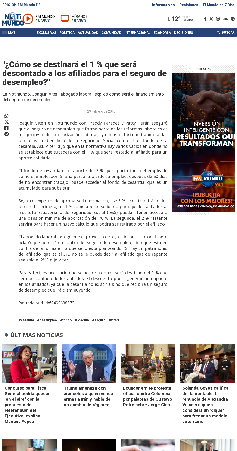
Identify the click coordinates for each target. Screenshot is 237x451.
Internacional (137, 40)
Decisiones (188, 5)
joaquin (83, 320)
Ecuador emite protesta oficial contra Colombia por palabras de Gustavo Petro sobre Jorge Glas (147, 396)
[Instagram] (219, 22)
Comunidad (112, 40)
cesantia (27, 320)
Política (67, 40)
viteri (115, 320)
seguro (100, 320)
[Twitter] (212, 22)
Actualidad (88, 40)
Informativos (163, 5)
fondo (67, 320)
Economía (162, 40)
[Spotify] (233, 22)
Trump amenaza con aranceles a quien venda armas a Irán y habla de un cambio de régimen (88, 396)
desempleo (48, 320)
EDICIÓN (21, 5)
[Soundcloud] (226, 22)
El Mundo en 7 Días (219, 5)
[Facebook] (206, 22)
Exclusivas (46, 40)
